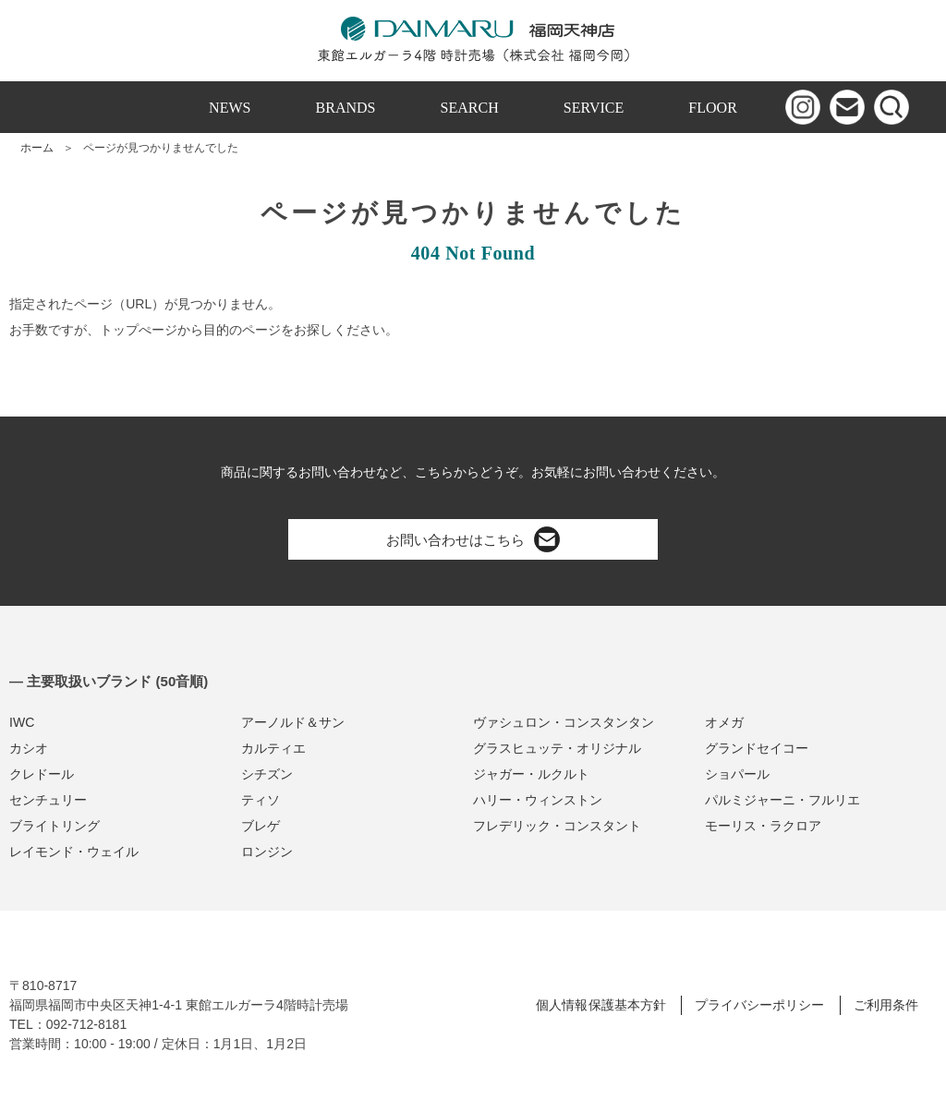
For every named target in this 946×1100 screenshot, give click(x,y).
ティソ (260, 799)
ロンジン (267, 851)
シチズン (267, 774)
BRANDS (346, 107)
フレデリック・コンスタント (557, 825)
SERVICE (594, 107)
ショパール (737, 774)
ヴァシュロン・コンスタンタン (563, 722)
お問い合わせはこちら (473, 539)
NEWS (229, 107)
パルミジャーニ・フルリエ (782, 799)
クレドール (41, 774)
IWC (21, 722)
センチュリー (48, 799)
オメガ (724, 722)
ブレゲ (260, 825)
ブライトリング (54, 825)
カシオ (28, 748)
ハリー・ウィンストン (537, 799)
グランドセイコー (756, 748)
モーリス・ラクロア (763, 825)
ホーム (37, 147)
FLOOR (712, 107)
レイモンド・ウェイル (74, 851)
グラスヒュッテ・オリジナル (557, 748)
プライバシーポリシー (759, 1004)
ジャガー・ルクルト (531, 774)
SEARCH (470, 107)
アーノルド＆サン (293, 722)
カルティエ (273, 748)
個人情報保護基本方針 (600, 1004)
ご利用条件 (886, 1004)
